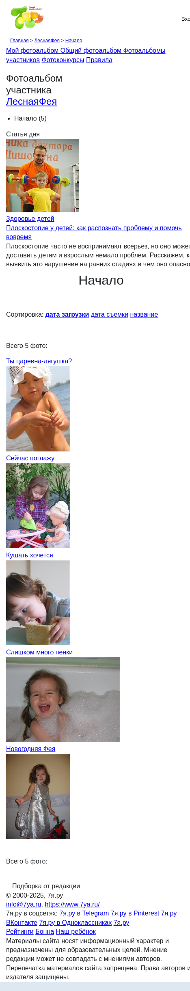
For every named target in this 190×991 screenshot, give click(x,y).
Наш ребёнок (76, 931)
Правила (99, 59)
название (144, 314)
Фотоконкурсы (62, 59)
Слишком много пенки (39, 652)
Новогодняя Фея (30, 748)
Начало (73, 40)
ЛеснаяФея (47, 40)
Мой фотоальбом (33, 50)
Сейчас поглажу (30, 458)
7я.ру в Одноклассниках (75, 922)
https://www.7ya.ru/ (72, 904)
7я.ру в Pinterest (135, 913)
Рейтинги (20, 931)
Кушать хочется (29, 555)
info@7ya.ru (23, 904)
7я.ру (122, 922)
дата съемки (109, 314)
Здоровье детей (30, 218)
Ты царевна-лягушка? (39, 361)
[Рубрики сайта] (8, 18)
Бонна (44, 931)
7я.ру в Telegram (84, 913)
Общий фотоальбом (91, 50)
